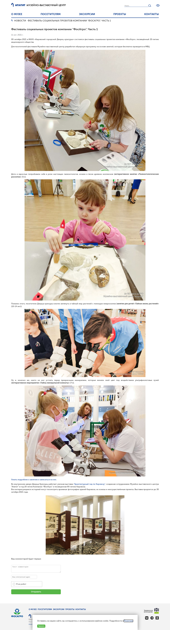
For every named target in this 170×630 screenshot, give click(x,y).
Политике (128, 621)
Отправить (36, 592)
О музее (16, 14)
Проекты (119, 14)
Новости (20, 20)
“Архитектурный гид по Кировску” (89, 484)
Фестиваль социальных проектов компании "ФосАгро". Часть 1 (69, 20)
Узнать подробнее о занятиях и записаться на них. (34, 479)
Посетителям (51, 14)
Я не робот (21, 584)
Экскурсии (87, 14)
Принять (41, 626)
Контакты (151, 14)
